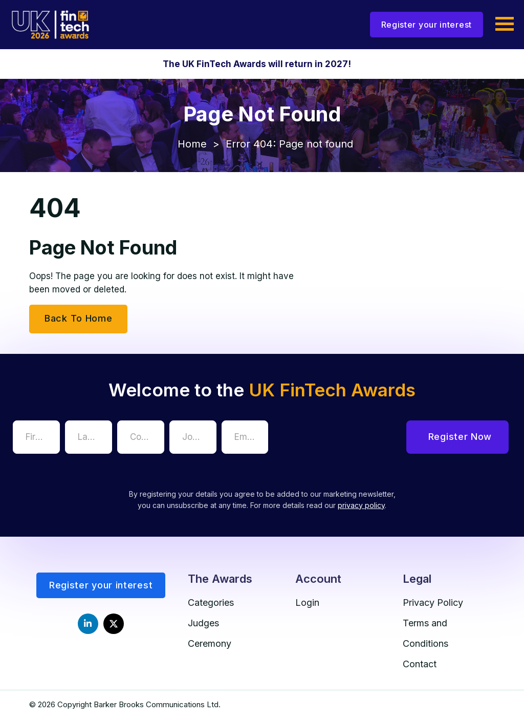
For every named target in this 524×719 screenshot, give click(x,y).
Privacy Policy (433, 602)
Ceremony (209, 643)
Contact (419, 664)
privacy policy (361, 505)
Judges (203, 623)
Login (307, 602)
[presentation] (351, 440)
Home (192, 144)
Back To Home (78, 318)
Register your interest (426, 24)
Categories (211, 602)
